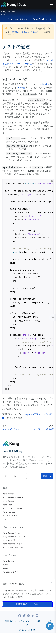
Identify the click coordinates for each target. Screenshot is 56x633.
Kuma (5, 565)
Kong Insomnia (9, 512)
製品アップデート (10, 516)
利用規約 (9, 621)
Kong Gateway (21, 19)
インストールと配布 (43, 429)
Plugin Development (42, 19)
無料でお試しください (27, 604)
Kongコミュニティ (10, 572)
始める (5, 519)
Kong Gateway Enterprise (13, 497)
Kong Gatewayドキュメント (14, 537)
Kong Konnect (8, 494)
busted (19, 87)
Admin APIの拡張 (11, 429)
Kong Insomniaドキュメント (14, 544)
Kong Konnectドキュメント (14, 533)
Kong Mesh (7, 505)
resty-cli (43, 84)
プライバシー (24, 621)
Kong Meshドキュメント (13, 540)
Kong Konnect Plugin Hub (13, 547)
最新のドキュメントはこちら (27, 31)
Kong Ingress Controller (12, 508)
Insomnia (6, 568)
